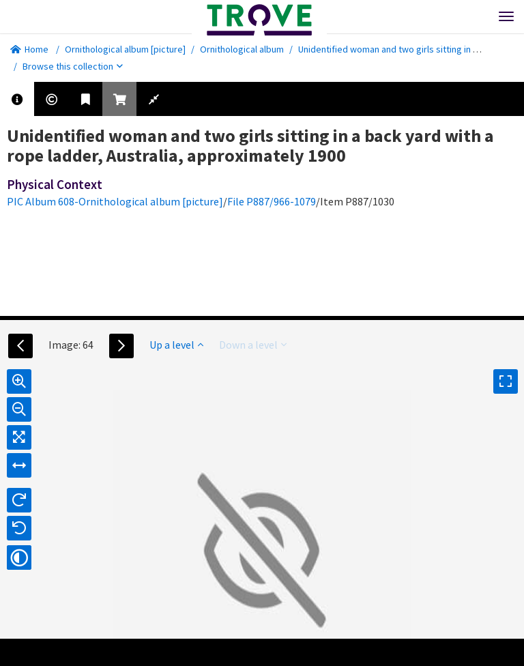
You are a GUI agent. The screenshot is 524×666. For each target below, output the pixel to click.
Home (29, 49)
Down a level (253, 344)
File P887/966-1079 (271, 201)
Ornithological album (242, 49)
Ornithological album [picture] (125, 49)
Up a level (176, 344)
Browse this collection (73, 66)
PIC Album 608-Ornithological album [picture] (115, 201)
